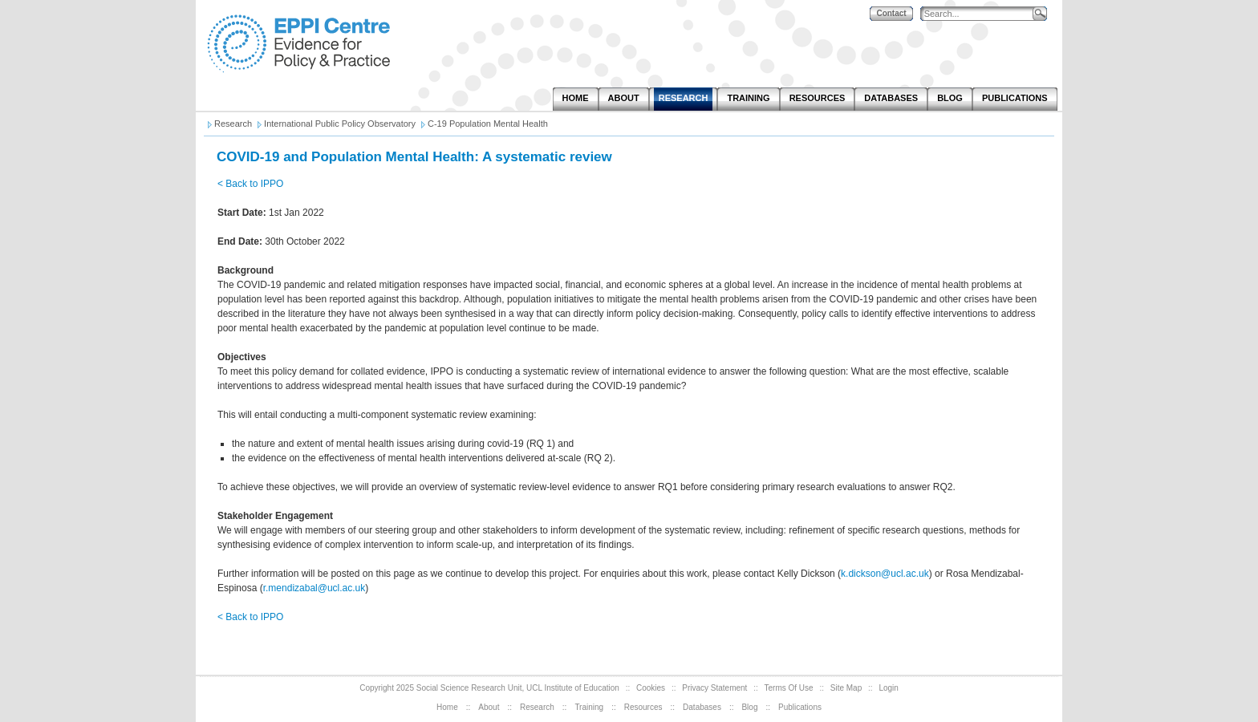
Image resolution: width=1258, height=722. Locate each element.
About (488, 707)
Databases (702, 707)
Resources (643, 707)
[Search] (980, 14)
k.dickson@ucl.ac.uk (885, 573)
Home (447, 707)
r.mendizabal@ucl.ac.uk (314, 588)
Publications (800, 707)
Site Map (846, 687)
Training (588, 707)
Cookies (650, 687)
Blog (749, 707)
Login (888, 687)
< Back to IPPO (250, 183)
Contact (891, 13)
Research (537, 707)
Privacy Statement (714, 687)
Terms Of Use (789, 687)
